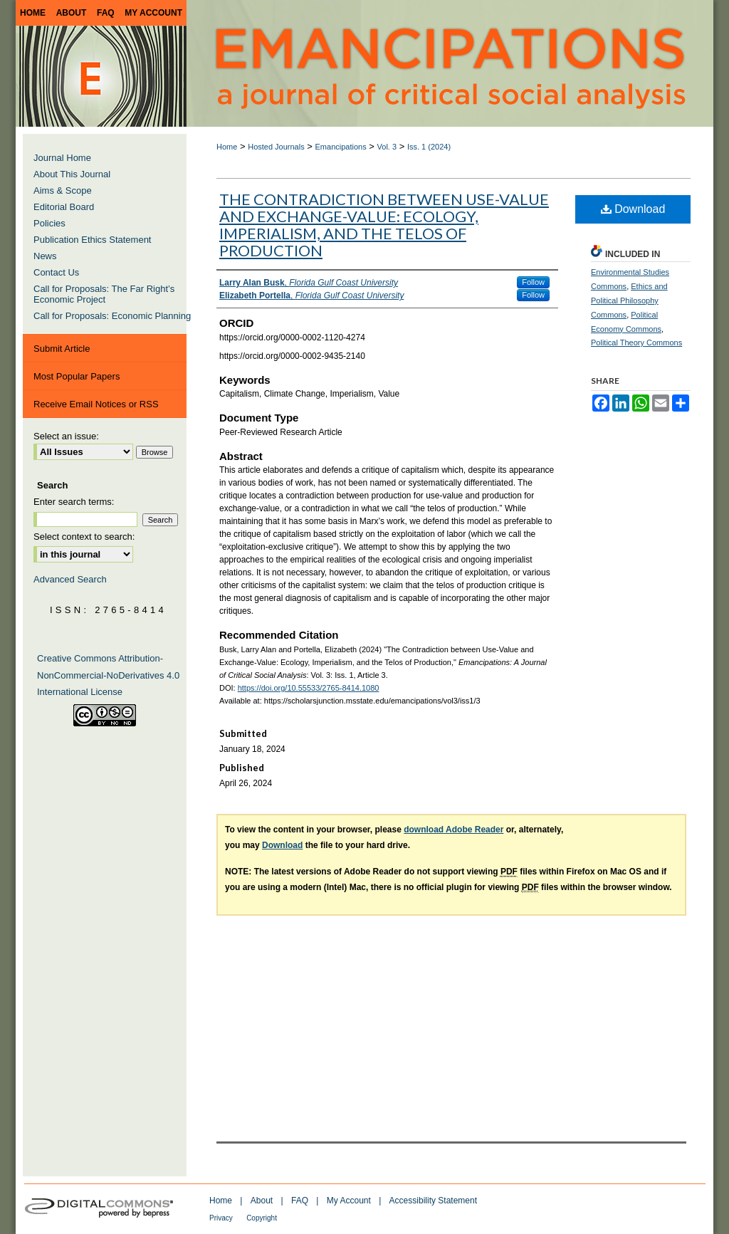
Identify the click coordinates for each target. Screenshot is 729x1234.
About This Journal (71, 174)
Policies (49, 223)
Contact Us (56, 272)
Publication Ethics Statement (92, 239)
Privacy (221, 1218)
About (262, 1201)
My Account (349, 1201)
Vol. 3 (387, 146)
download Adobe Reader (453, 830)
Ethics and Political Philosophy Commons (629, 300)
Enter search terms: (73, 501)
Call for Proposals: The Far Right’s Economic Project (103, 294)
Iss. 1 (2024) (429, 146)
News (45, 256)
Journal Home (62, 157)
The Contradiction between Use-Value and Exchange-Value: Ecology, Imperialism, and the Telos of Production (384, 224)
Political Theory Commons (636, 342)
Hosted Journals (276, 146)
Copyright (261, 1218)
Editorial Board (63, 207)
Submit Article (61, 348)
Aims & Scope (62, 190)
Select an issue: (66, 436)
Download (633, 209)
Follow (533, 282)
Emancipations (341, 146)
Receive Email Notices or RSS (96, 404)
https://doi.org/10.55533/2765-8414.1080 (308, 688)
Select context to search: (84, 536)
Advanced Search (70, 579)
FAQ (299, 1201)
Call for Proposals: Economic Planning (112, 315)
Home (226, 146)
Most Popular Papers (76, 376)
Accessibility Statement (433, 1201)
